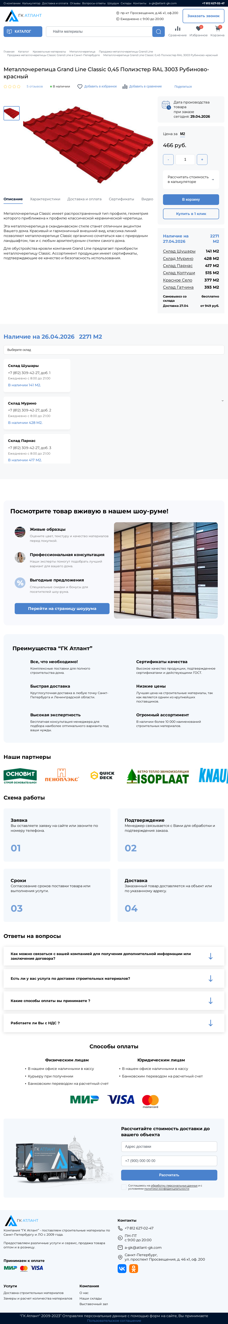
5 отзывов (35, 86)
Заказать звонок (203, 16)
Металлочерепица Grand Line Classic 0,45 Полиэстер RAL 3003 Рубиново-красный (160, 55)
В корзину (191, 200)
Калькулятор (31, 3)
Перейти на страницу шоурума (62, 608)
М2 (182, 134)
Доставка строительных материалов (34, 1293)
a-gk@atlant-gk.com (163, 3)
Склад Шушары (179, 251)
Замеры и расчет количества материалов (38, 1299)
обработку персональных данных (174, 1185)
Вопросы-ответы (94, 3)
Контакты (139, 3)
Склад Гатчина (178, 287)
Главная (9, 51)
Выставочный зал (93, 1304)
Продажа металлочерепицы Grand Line (126, 51)
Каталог (23, 51)
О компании (12, 3)
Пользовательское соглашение (114, 1321)
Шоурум (113, 3)
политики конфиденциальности (166, 1188)
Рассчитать (169, 1175)
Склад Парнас (178, 265)
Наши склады (90, 1299)
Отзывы (75, 3)
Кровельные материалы (49, 51)
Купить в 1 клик (191, 214)
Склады (126, 3)
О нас (84, 1293)
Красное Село (177, 280)
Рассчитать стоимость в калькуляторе (191, 179)
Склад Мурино (178, 258)
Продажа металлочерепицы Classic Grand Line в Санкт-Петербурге (53, 55)
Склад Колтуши (179, 273)
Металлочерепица (82, 51)
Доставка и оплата (55, 3)
